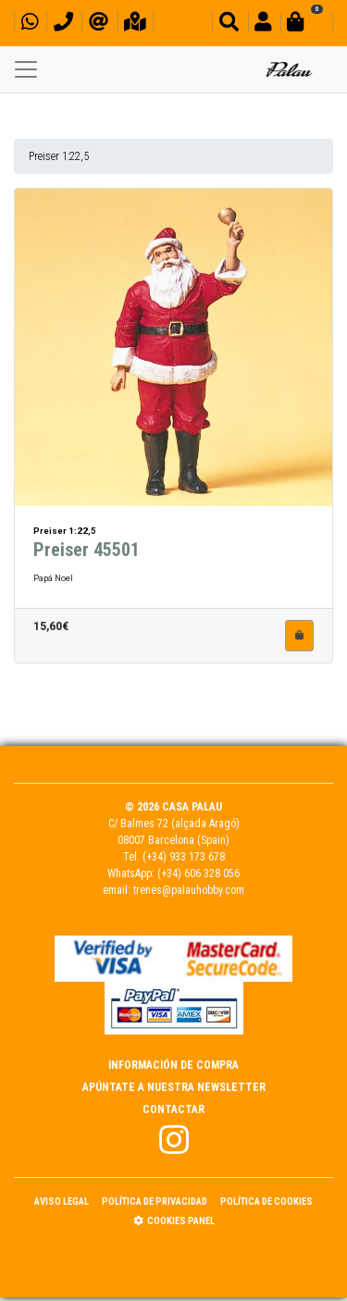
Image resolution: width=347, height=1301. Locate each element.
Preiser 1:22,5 (59, 156)
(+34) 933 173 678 (184, 856)
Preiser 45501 (86, 541)
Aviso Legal (61, 1202)
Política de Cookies (266, 1202)
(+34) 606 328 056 (198, 873)
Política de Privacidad (154, 1202)
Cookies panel (174, 1221)
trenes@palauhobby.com (188, 890)
